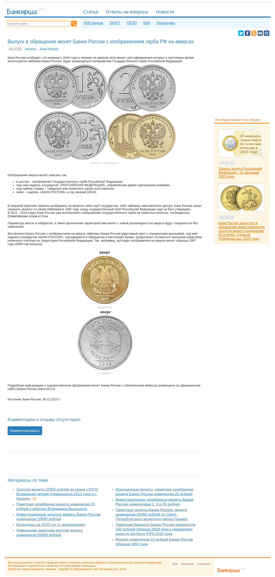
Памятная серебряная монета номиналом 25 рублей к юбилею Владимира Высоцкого (55, 506)
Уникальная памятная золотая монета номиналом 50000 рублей (49, 532)
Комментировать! (25, 430)
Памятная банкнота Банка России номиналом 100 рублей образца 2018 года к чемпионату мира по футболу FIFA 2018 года (155, 529)
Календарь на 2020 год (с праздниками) (50, 524)
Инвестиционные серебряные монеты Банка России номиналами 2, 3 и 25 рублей (154, 501)
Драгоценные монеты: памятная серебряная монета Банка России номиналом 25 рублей (154, 491)
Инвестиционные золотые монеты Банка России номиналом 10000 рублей (58, 516)
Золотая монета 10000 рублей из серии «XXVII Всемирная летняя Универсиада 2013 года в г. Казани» (57, 494)
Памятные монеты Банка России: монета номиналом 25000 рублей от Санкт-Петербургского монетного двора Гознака (151, 514)
